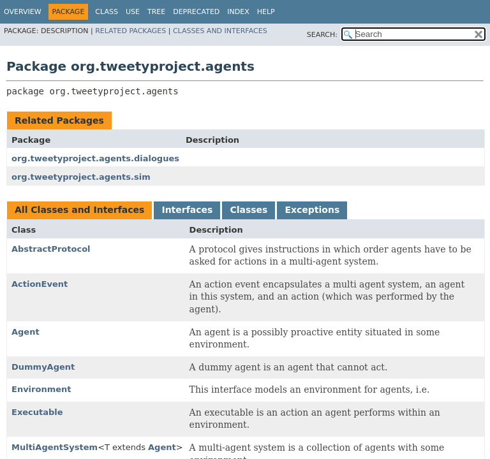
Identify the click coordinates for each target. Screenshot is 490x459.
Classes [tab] (248, 210)
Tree (156, 12)
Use (133, 12)
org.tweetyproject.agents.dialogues (95, 158)
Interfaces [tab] (186, 210)
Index (238, 12)
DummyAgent (43, 367)
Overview (22, 12)
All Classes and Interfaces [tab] (79, 210)
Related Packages (130, 31)
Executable (37, 412)
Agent (25, 332)
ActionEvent (39, 284)
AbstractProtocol (51, 249)
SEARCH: (322, 35)
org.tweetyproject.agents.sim (81, 177)
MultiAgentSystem (54, 447)
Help (266, 12)
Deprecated (196, 12)
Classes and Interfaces (220, 31)
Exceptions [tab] (312, 210)
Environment (41, 389)
